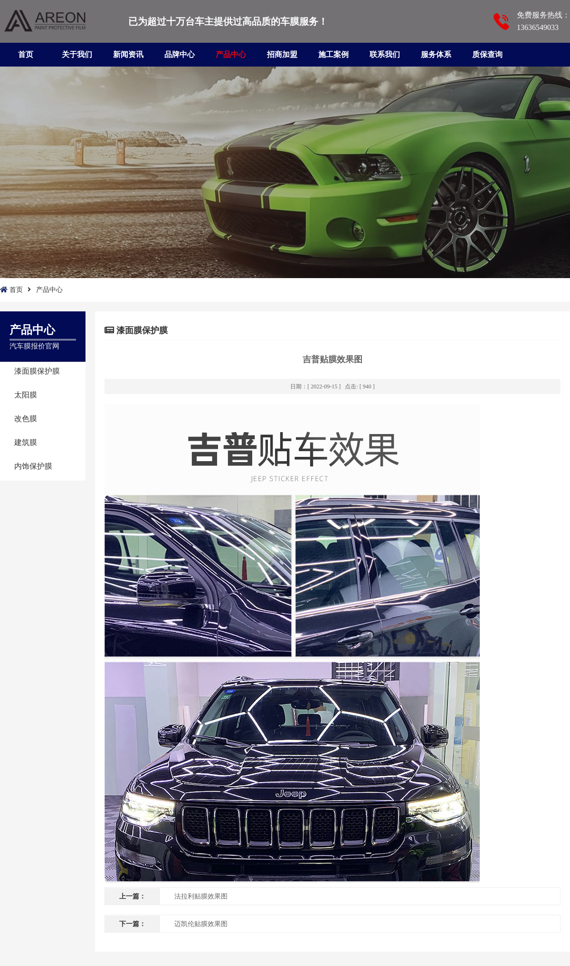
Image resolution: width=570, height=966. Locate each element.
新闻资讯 (128, 54)
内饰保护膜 (33, 466)
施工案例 (333, 54)
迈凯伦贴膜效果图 (201, 923)
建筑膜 (25, 442)
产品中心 (231, 54)
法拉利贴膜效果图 (201, 896)
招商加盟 (282, 54)
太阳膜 (25, 395)
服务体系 (436, 54)
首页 (25, 54)
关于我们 (77, 54)
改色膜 (25, 419)
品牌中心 (179, 54)
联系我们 (385, 54)
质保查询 (487, 54)
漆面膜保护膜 (37, 371)
